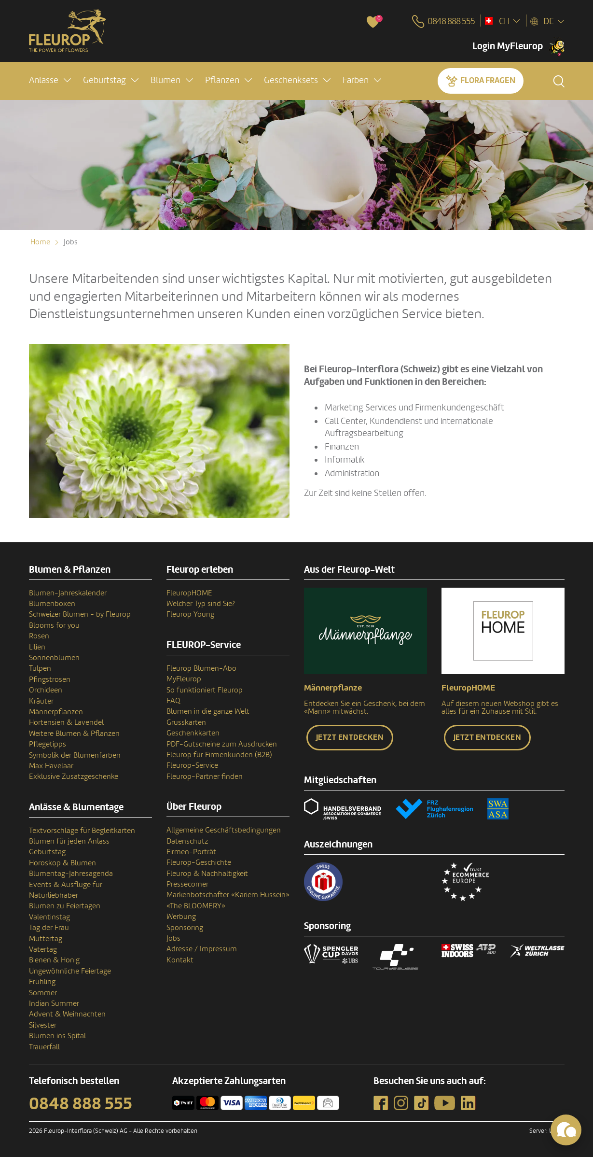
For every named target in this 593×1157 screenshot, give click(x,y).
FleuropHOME (189, 593)
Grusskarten (186, 722)
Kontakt (179, 960)
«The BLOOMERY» (195, 906)
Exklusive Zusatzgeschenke (73, 776)
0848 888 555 (80, 1104)
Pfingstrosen (49, 679)
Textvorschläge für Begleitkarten (82, 830)
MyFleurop (183, 679)
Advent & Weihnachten (67, 1014)
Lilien (37, 647)
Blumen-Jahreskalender (68, 593)
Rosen (39, 636)
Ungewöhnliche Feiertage (70, 971)
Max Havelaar (51, 766)
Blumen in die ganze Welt (207, 711)
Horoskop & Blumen (62, 863)
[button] (50, 80)
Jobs (173, 938)
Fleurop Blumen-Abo (201, 668)
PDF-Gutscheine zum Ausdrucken (221, 744)
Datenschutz (187, 841)
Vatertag (43, 949)
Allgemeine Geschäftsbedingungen (223, 830)
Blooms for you (54, 625)
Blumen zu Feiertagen (64, 906)
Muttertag (45, 938)
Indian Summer (54, 1003)
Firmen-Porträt (191, 851)
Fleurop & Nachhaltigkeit (207, 873)
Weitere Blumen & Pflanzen (74, 733)
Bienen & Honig (54, 960)
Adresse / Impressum (201, 949)
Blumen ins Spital (57, 1035)
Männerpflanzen (56, 711)
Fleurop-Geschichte (198, 862)
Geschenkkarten (193, 733)
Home (40, 242)
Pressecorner (187, 884)
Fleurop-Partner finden (204, 776)
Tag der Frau (49, 927)
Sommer (43, 992)
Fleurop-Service (192, 765)
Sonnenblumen (54, 657)
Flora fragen (487, 80)
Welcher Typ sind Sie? (200, 603)
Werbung (181, 916)
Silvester (42, 1025)
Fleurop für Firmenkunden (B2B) (219, 754)
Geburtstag (47, 851)
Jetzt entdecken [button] (350, 737)
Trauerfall (44, 1047)
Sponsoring (184, 927)
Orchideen (45, 690)
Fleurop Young (190, 614)
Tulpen (40, 668)
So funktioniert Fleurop (204, 690)
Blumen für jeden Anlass (69, 841)
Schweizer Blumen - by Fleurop (80, 614)
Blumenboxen (52, 603)
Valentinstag (49, 917)
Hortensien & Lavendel (66, 722)
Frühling (42, 981)
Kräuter (41, 701)
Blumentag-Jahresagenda (71, 873)
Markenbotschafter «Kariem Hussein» (228, 894)
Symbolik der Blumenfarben (75, 755)
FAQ (173, 700)
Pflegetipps (47, 744)
